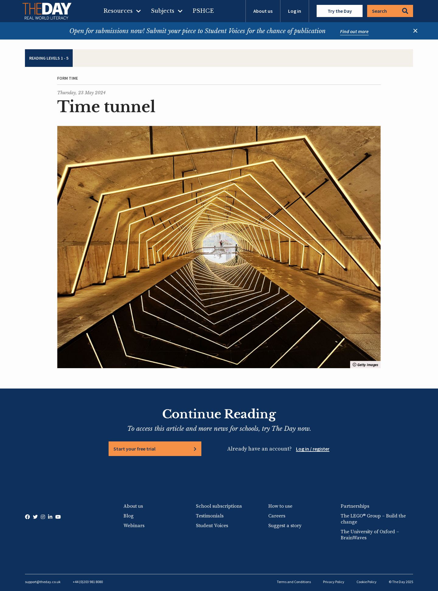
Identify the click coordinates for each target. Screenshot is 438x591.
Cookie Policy (366, 581)
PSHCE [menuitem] (203, 11)
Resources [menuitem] (118, 11)
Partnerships (355, 506)
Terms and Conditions (294, 581)
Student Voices (212, 526)
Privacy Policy (333, 581)
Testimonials (210, 516)
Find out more (354, 31)
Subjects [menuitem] (162, 11)
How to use (280, 506)
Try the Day (340, 11)
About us (263, 11)
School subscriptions (219, 506)
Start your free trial (134, 449)
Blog (128, 516)
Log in (294, 11)
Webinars (133, 526)
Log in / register (312, 449)
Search (390, 11)
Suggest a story (284, 526)
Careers (276, 516)
